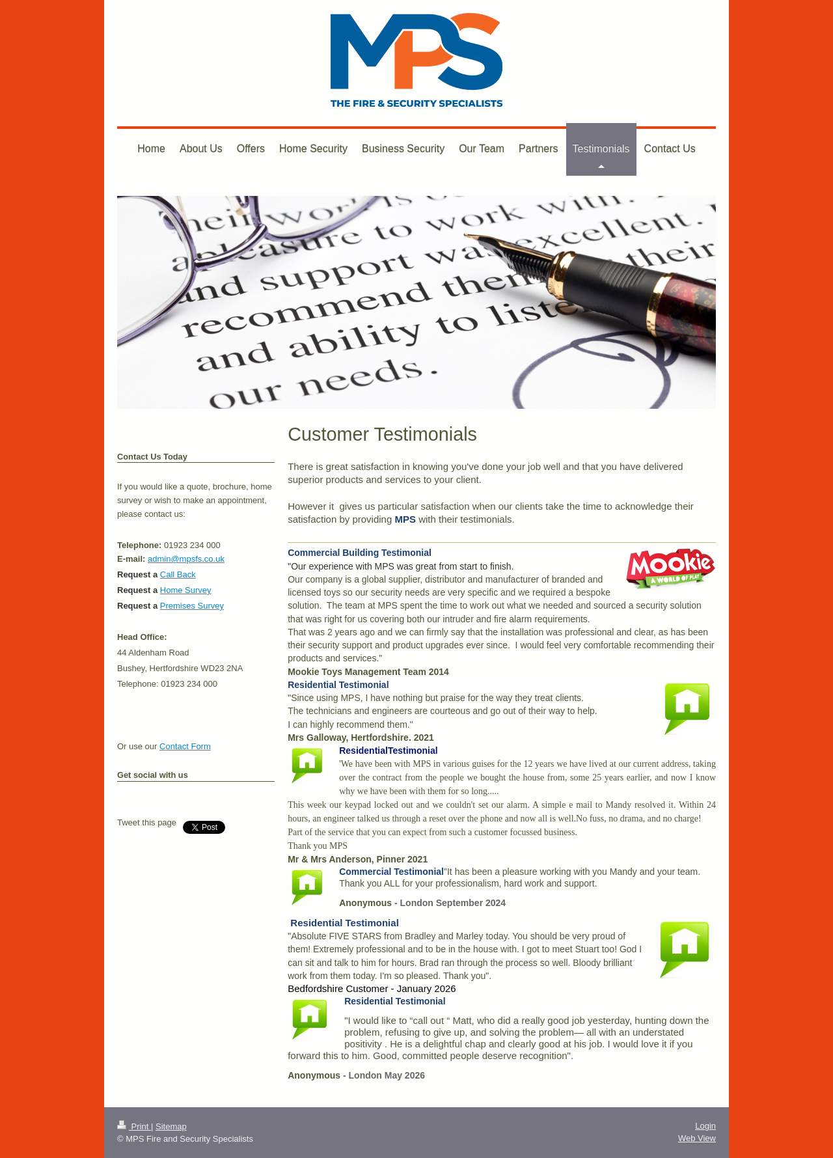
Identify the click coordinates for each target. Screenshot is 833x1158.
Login (705, 1126)
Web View (697, 1138)
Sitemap (171, 1126)
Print (134, 1126)
